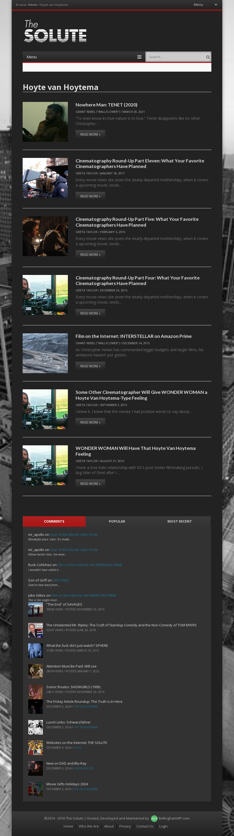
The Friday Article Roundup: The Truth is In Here (84, 701)
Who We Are (89, 826)
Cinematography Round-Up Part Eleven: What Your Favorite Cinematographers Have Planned (140, 163)
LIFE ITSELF (61, 580)
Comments (54, 521)
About (109, 826)
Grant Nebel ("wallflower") (98, 112)
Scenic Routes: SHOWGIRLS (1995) (73, 686)
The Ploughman (86, 706)
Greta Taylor (86, 173)
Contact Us (145, 826)
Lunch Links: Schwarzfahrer (68, 722)
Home (32, 5)
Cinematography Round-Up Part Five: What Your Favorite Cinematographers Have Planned (137, 221)
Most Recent (179, 521)
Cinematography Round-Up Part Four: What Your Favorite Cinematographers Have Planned (138, 280)
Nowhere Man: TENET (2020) (106, 104)
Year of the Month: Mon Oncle (74, 534)
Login (163, 826)
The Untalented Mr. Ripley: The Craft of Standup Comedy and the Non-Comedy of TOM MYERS (121, 625)
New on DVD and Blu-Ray (66, 763)
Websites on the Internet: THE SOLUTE (76, 742)
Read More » (90, 134)
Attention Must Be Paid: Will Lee (71, 666)
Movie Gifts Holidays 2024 (67, 784)
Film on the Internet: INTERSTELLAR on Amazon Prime (134, 336)
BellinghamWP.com (174, 818)
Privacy (125, 826)
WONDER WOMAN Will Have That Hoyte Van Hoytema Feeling (136, 450)
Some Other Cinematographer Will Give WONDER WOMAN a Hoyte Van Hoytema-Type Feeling (141, 394)
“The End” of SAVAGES (64, 604)
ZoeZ (78, 747)
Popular (117, 521)
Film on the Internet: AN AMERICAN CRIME (90, 564)
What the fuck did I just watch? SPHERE (77, 645)
